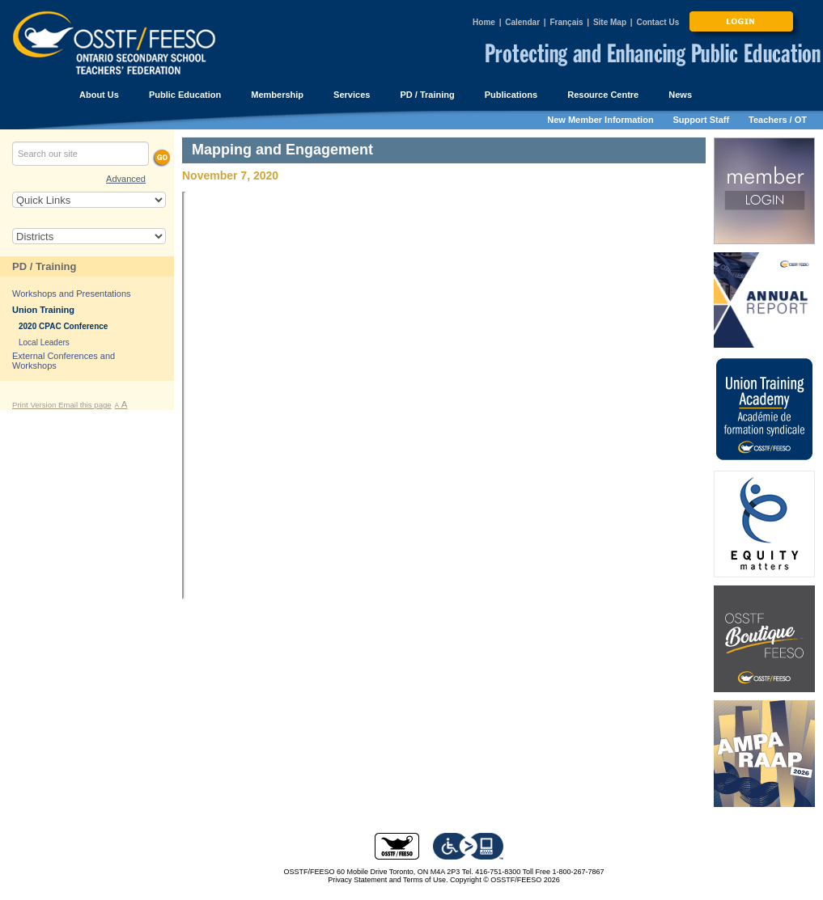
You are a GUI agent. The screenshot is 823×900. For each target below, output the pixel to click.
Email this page (85, 404)
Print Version (35, 404)
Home (484, 22)
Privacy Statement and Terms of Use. (388, 880)
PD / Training (44, 266)
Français (566, 22)
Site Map (609, 22)
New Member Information (600, 120)
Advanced (126, 179)
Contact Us (657, 22)
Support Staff (701, 120)
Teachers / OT (778, 120)
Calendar (522, 22)
